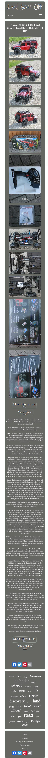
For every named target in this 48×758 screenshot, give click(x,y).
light (25, 724)
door (37, 717)
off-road (16, 685)
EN (23, 748)
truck (28, 702)
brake (33, 682)
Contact (24, 738)
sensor (28, 686)
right (14, 691)
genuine (12, 722)
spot (27, 722)
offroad (15, 710)
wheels (14, 696)
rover (34, 695)
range (35, 720)
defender (22, 680)
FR (27, 748)
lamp (19, 676)
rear (11, 706)
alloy (29, 691)
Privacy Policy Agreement (25, 741)
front (27, 706)
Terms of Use (24, 745)
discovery (17, 701)
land (36, 701)
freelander (35, 711)
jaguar (36, 686)
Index (25, 734)
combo (21, 691)
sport (37, 706)
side (19, 706)
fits (36, 690)
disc (13, 716)
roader (11, 677)
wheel (23, 696)
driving (25, 677)
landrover (35, 676)
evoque (25, 711)
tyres (19, 717)
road (28, 715)
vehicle (20, 721)
